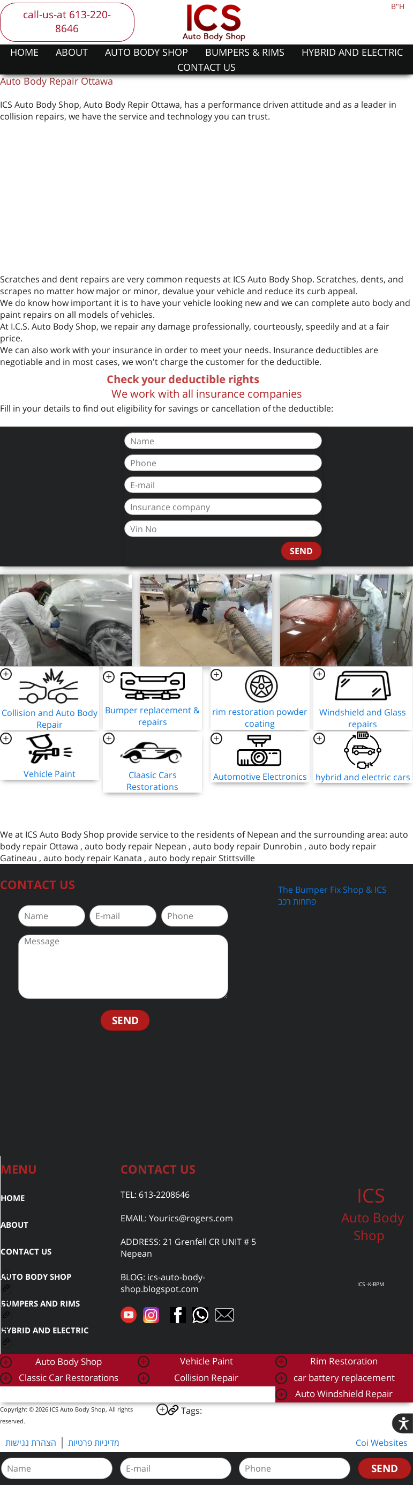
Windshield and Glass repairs (362, 718)
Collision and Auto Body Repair (49, 718)
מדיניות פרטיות (93, 1443)
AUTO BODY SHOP (146, 52)
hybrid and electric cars (363, 777)
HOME (24, 52)
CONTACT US (206, 67)
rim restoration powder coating (259, 717)
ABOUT (72, 52)
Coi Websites (382, 1443)
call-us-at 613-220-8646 (67, 21)
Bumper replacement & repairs (152, 716)
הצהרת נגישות (30, 1443)
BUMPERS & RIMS (244, 52)
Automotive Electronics (260, 776)
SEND (301, 551)
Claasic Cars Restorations (152, 781)
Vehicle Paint (50, 774)
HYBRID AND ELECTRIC (352, 52)
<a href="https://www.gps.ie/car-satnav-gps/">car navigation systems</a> (206, 1097)
